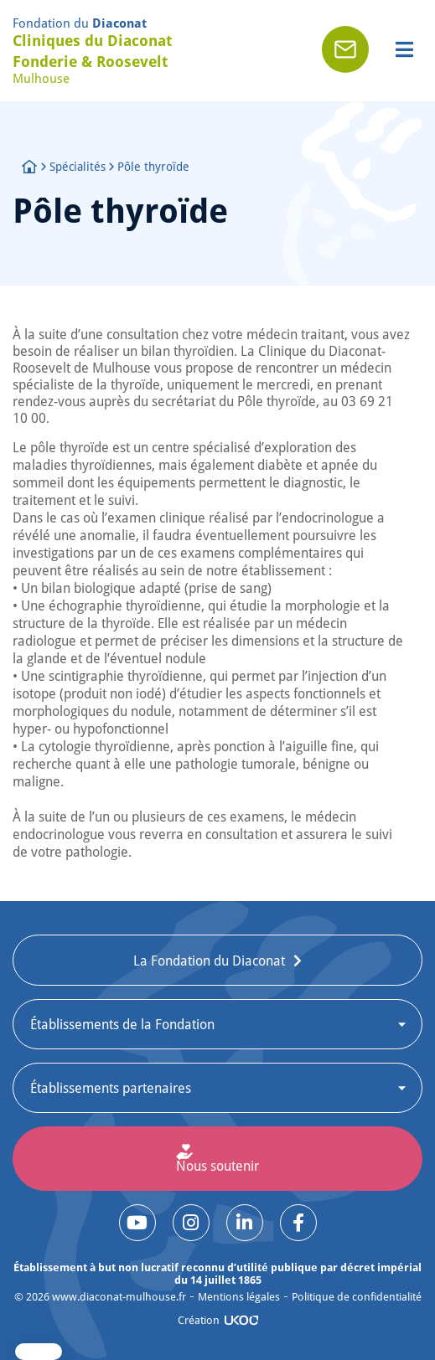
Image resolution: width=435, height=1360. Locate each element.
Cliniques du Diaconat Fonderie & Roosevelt (92, 50)
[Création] (241, 1320)
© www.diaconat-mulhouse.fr (100, 1296)
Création (199, 1319)
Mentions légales (239, 1296)
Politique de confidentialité (357, 1296)
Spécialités (77, 166)
